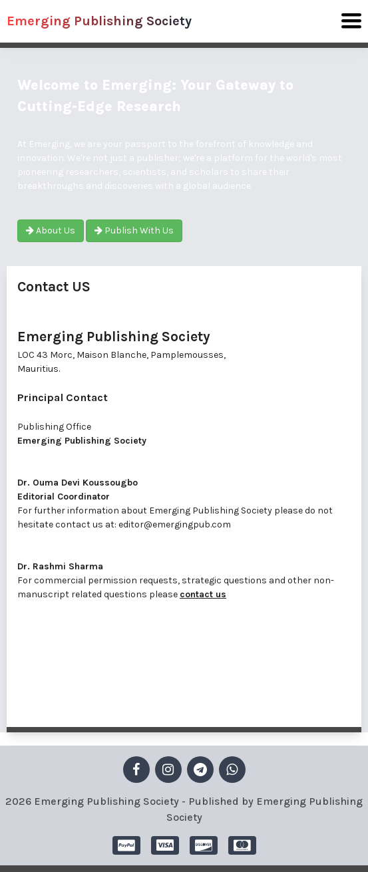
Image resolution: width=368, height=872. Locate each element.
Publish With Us (134, 230)
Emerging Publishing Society (99, 21)
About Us (50, 230)
